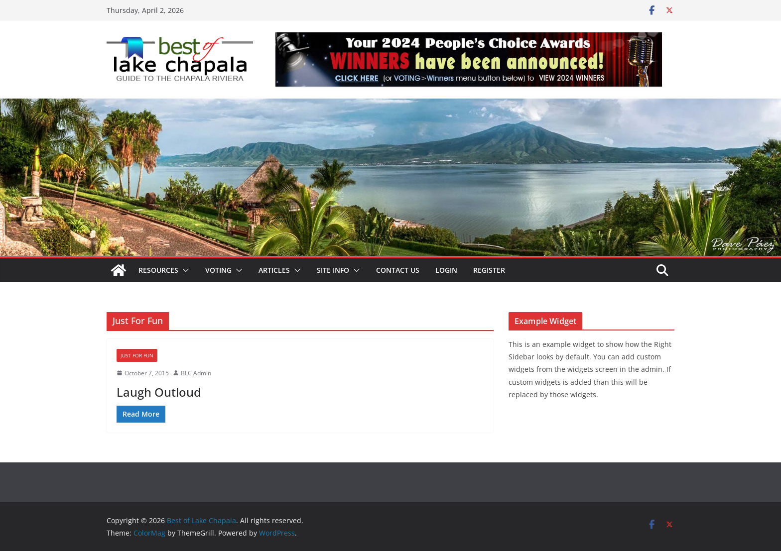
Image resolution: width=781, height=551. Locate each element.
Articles (274, 270)
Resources (158, 270)
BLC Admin (196, 373)
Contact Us (397, 270)
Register (489, 270)
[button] (183, 270)
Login (446, 270)
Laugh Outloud (159, 392)
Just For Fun (137, 355)
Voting (218, 270)
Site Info (333, 270)
